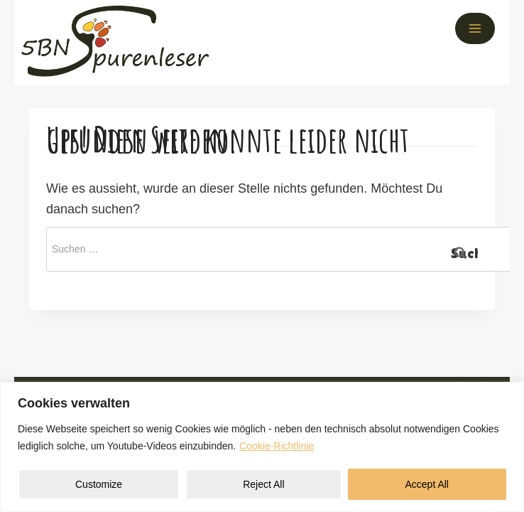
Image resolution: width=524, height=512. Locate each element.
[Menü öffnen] (475, 28)
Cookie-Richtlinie (276, 446)
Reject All (263, 484)
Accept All (427, 484)
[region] (262, 447)
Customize (98, 484)
